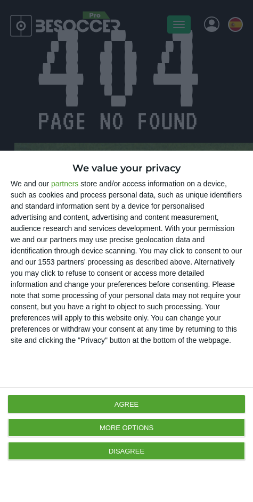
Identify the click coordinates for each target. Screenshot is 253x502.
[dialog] (126, 326)
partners (64, 183)
